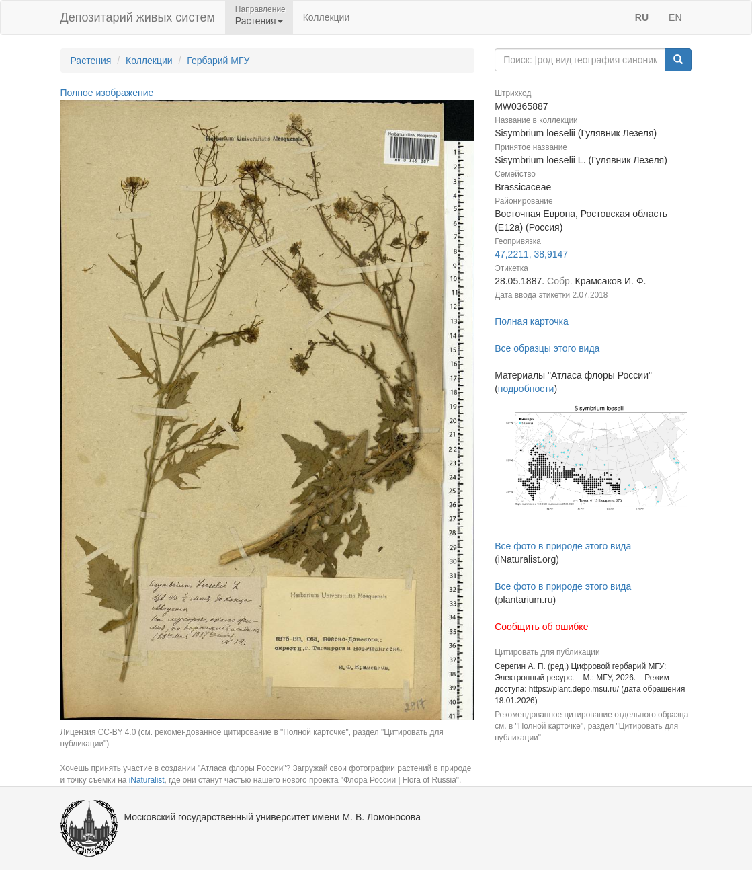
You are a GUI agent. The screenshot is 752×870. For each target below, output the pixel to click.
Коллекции (326, 17)
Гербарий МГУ (218, 60)
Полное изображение (107, 92)
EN (675, 17)
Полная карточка (532, 321)
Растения (91, 60)
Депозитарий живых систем (137, 17)
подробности (526, 388)
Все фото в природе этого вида (563, 546)
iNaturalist (147, 780)
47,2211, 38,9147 (531, 254)
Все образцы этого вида (547, 348)
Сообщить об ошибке (541, 626)
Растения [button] (259, 20)
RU (642, 17)
